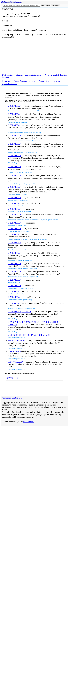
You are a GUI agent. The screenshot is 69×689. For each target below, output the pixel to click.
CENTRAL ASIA (15, 362)
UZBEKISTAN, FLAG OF (19, 311)
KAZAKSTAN (14, 351)
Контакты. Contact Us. (12, 398)
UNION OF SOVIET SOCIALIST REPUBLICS (29, 335)
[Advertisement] (22, 55)
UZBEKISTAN (14, 106)
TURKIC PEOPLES (17, 341)
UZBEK (10, 378)
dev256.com (28, 421)
